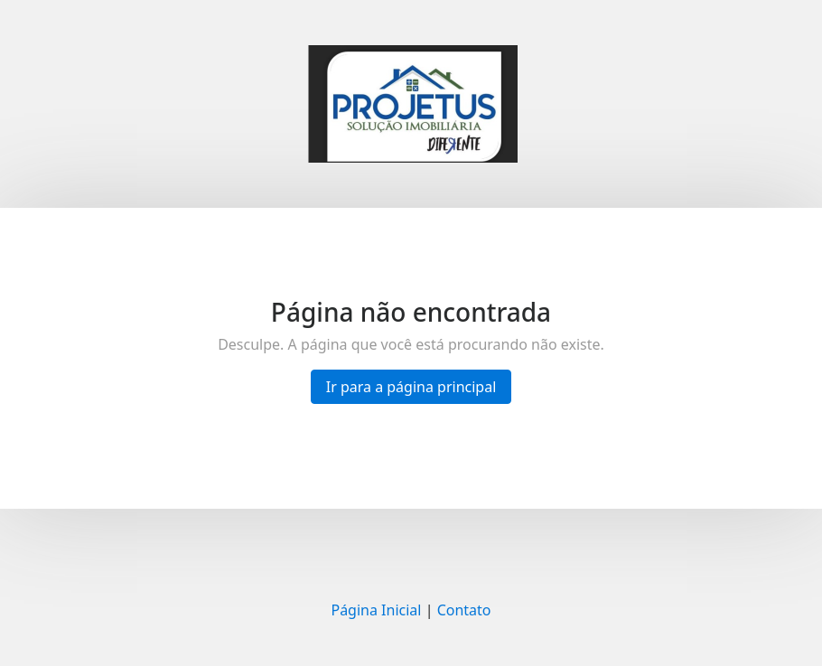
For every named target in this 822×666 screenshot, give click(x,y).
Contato (464, 610)
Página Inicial (376, 610)
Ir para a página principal (411, 387)
